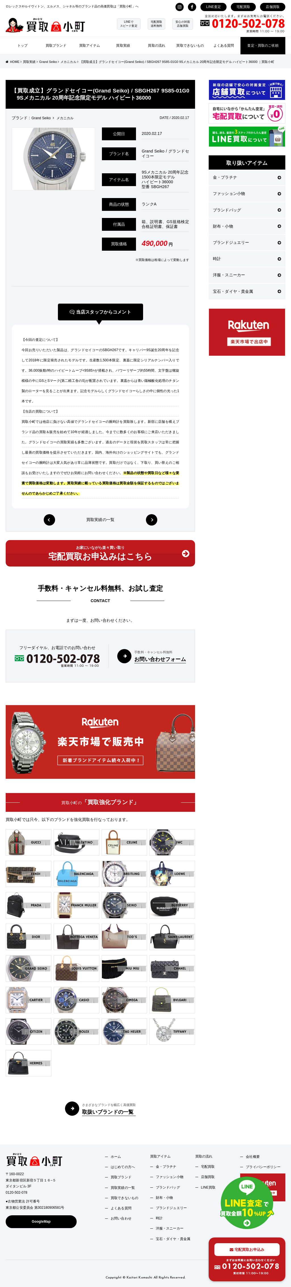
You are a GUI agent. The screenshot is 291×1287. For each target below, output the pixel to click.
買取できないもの (190, 46)
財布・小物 (247, 226)
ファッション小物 (247, 193)
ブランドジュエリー (247, 242)
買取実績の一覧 (100, 519)
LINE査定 (213, 7)
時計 (247, 258)
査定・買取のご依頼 (262, 46)
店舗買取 (273, 7)
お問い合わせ (121, 1218)
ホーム (116, 1157)
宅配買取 (243, 7)
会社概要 (253, 1157)
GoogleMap (41, 1222)
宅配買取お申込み (247, 1249)
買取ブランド (56, 46)
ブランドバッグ (247, 210)
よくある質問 (223, 46)
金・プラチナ (247, 177)
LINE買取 (208, 1187)
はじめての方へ (123, 1167)
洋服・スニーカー (247, 275)
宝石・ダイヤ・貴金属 (247, 291)
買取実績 (123, 46)
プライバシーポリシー (263, 1167)
